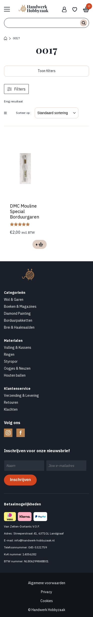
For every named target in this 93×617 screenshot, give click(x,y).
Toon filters (47, 71)
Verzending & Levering (21, 395)
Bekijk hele (9, 8)
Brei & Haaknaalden (19, 327)
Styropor (11, 361)
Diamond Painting (17, 313)
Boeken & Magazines (20, 306)
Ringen (9, 354)
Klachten (11, 409)
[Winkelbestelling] (56, 112)
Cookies (46, 601)
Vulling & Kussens (17, 347)
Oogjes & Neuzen (17, 368)
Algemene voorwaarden (46, 583)
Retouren (11, 402)
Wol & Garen (13, 299)
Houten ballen (15, 375)
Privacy (46, 592)
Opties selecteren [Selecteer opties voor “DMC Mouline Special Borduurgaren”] (39, 244)
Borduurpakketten (18, 320)
